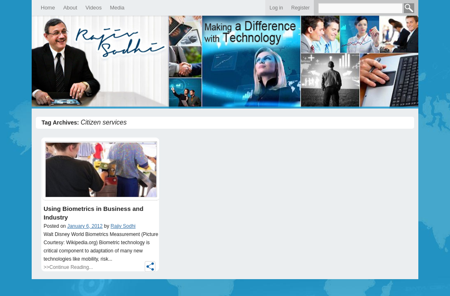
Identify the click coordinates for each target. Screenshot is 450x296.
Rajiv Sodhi (123, 226)
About (70, 8)
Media (117, 8)
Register (300, 8)
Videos (94, 8)
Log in (276, 8)
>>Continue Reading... (68, 267)
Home (48, 8)
